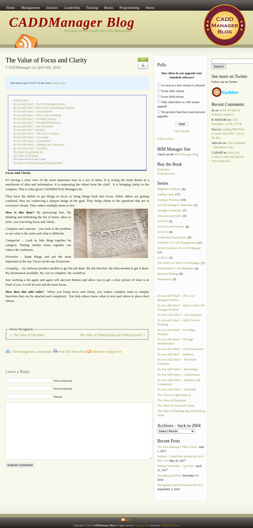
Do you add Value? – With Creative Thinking (37, 115)
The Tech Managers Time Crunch (177, 447)
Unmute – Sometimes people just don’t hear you (180, 458)
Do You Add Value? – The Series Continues (36, 133)
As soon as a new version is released (183, 85)
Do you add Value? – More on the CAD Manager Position (43, 107)
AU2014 (162, 221)
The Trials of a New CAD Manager (178, 263)
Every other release (172, 91)
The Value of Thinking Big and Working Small (37, 162)
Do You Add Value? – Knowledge (31, 137)
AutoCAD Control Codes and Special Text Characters (227, 157)
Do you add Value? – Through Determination (37, 122)
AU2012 (162, 257)
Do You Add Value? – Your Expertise (32, 111)
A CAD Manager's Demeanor (175, 205)
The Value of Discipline (25, 155)
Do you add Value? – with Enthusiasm (33, 126)
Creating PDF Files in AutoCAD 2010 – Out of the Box (227, 133)
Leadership (72, 8)
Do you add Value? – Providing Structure (34, 118)
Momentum (164, 279)
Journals (52, 8)
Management (30, 8)
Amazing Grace (142, 525)
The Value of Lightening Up (28, 152)
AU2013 (162, 232)
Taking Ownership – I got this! (175, 466)
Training (92, 8)
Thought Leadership (169, 210)
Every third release (172, 96)
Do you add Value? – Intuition (29, 129)
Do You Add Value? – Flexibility (30, 148)
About (149, 8)
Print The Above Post (72, 351)
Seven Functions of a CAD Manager (179, 248)
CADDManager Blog (72, 22)
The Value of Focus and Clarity (46, 60)
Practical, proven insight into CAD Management (98, 31)
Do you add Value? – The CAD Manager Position (39, 104)
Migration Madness (168, 189)
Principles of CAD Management (176, 243)
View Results (182, 131)
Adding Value (58, 83)
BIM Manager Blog (186, 154)
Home (10, 8)
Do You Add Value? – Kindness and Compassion (39, 144)
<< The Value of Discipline (27, 335)
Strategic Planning (168, 200)
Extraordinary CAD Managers (175, 268)
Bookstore (163, 169)
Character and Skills (169, 216)
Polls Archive (165, 139)
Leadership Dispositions (171, 237)
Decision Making (167, 273)
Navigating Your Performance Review (180, 485)
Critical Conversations (170, 227)
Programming (129, 8)
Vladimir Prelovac (170, 525)
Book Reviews (166, 173)
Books (108, 8)
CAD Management (22, 351)
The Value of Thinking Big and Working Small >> (113, 335)
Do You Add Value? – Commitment (32, 140)
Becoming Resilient (169, 475)
